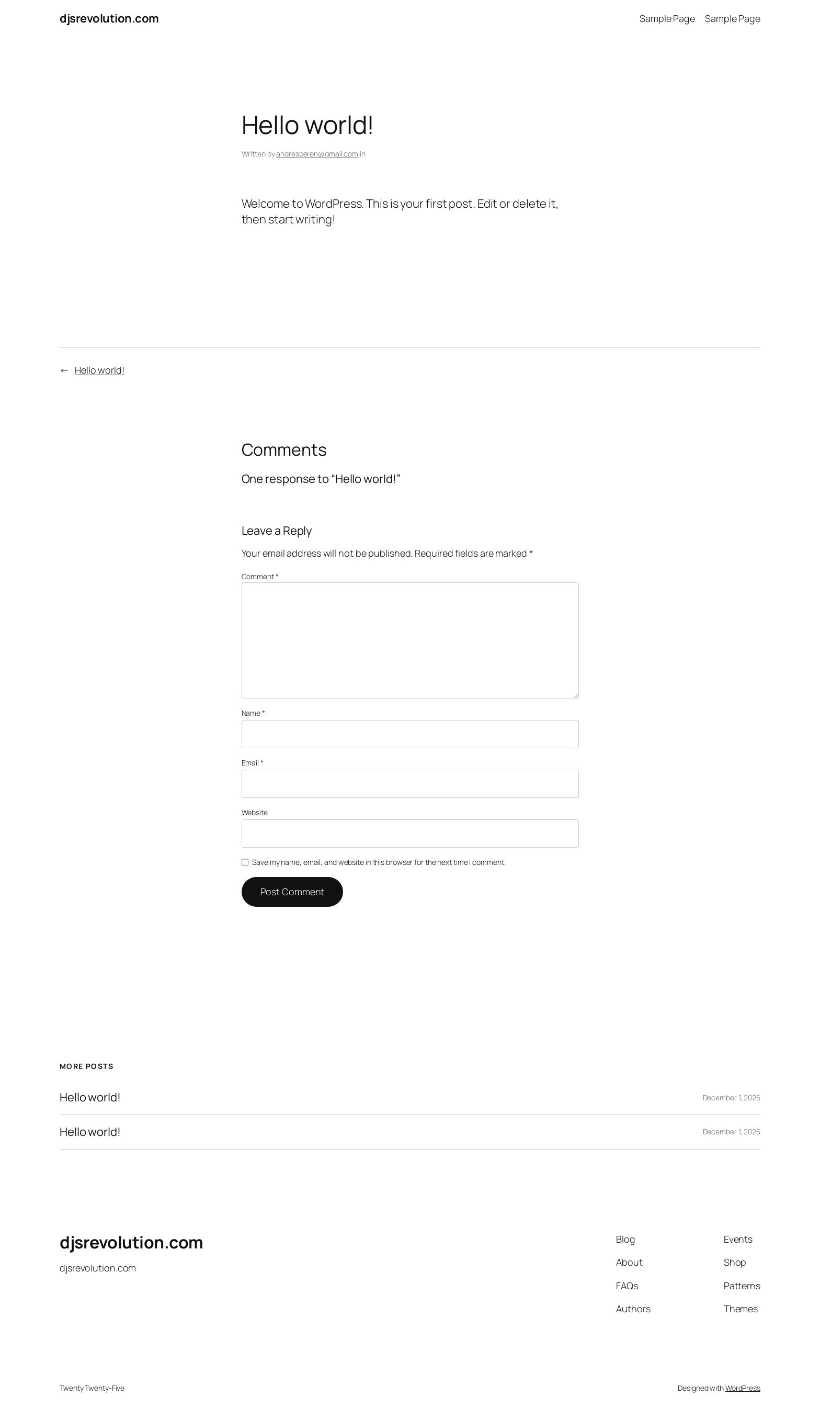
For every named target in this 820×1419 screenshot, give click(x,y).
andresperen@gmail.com (317, 154)
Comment (260, 576)
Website (255, 812)
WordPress (742, 1388)
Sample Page (667, 18)
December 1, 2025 (731, 1097)
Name (253, 713)
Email (253, 763)
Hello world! (99, 370)
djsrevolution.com (109, 18)
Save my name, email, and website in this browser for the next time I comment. (378, 862)
